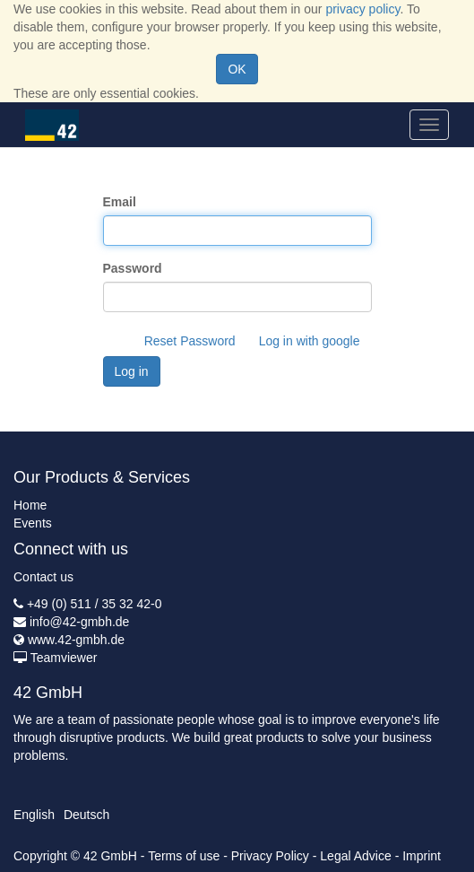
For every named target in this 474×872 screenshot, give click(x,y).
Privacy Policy (270, 856)
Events (32, 523)
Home (30, 505)
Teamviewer (64, 657)
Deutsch (86, 814)
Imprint (421, 856)
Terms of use (184, 856)
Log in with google (309, 341)
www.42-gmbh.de (76, 639)
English (34, 814)
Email (119, 202)
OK (237, 69)
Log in (132, 371)
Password (132, 268)
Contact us (43, 577)
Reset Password (190, 341)
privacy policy (362, 9)
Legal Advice (355, 856)
